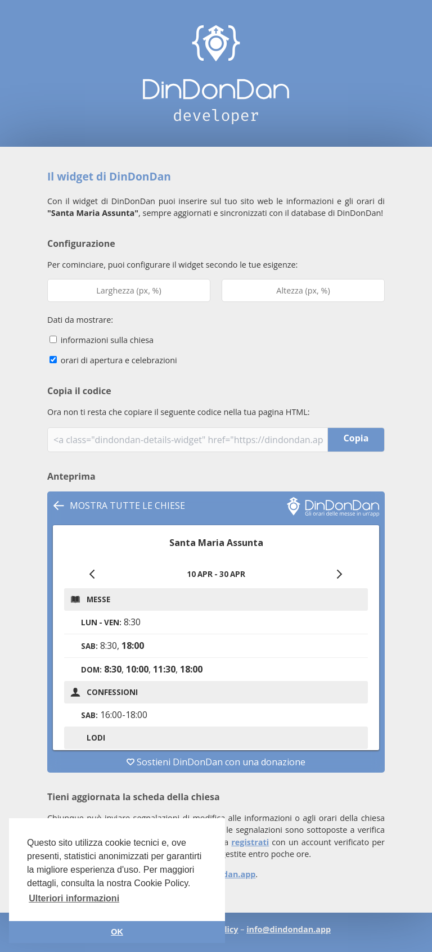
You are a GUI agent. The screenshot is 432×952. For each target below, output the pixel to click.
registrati (250, 842)
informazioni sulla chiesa (102, 340)
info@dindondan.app (288, 929)
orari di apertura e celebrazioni (113, 360)
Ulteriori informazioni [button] (74, 898)
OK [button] (117, 931)
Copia (356, 438)
